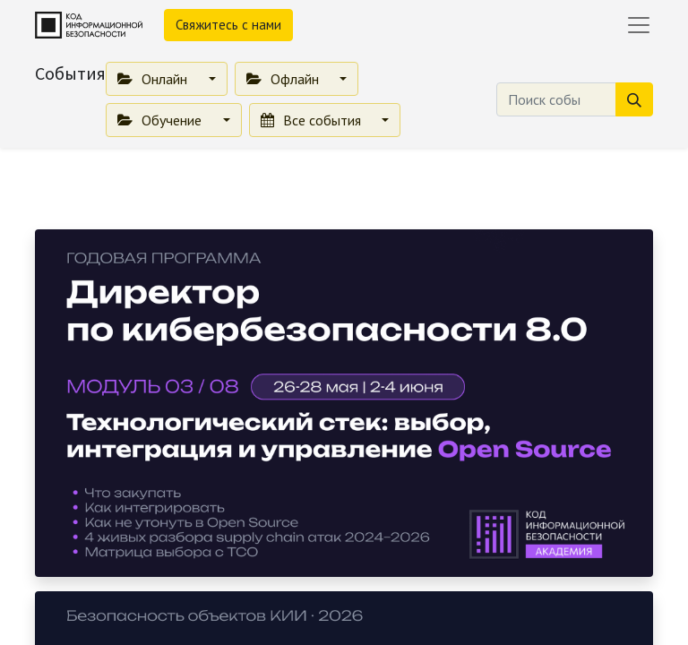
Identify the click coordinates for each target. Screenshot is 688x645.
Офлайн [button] (284, 79)
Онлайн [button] (154, 79)
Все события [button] (313, 120)
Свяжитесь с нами (228, 24)
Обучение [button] (161, 120)
